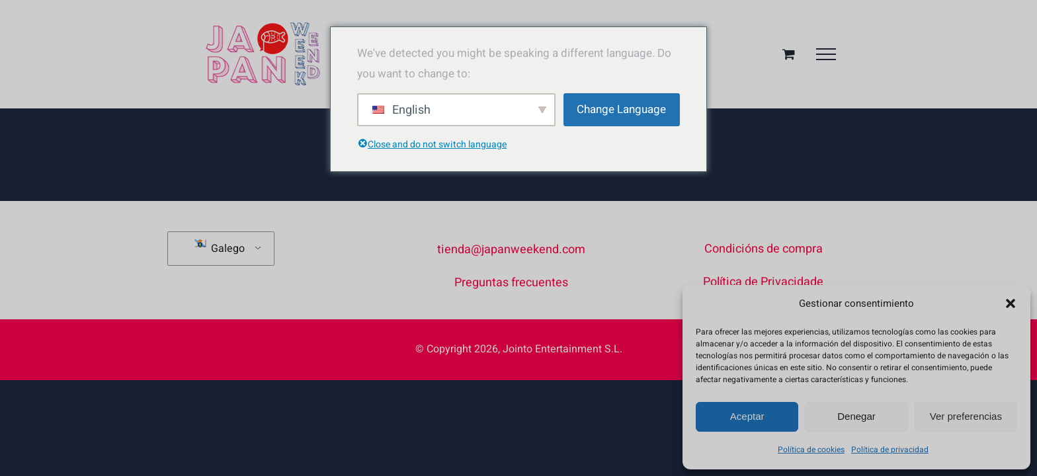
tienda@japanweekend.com (511, 249)
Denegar (856, 416)
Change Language (621, 109)
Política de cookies (811, 450)
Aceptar (747, 416)
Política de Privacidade (763, 282)
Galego (219, 248)
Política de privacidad (890, 450)
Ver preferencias (966, 416)
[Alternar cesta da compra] (788, 54)
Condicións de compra (763, 249)
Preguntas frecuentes (511, 283)
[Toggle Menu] (826, 54)
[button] (1010, 303)
